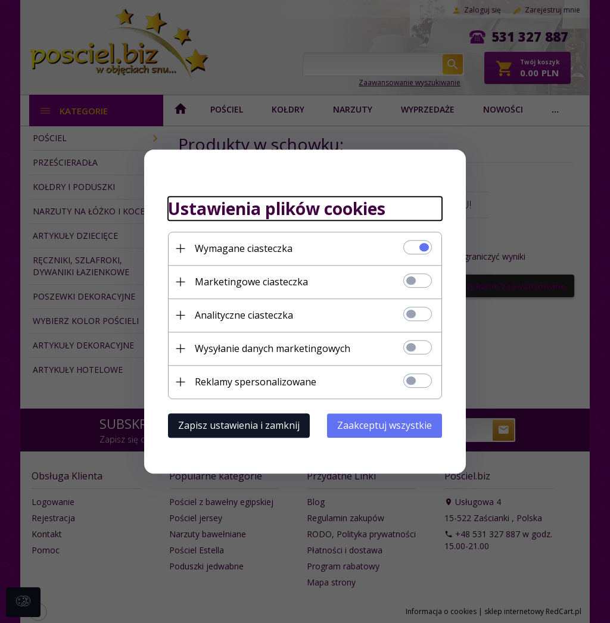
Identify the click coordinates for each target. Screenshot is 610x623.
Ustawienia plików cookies (276, 208)
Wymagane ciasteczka (243, 248)
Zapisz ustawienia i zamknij (239, 425)
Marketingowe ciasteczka (251, 281)
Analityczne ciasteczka (244, 315)
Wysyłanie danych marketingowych (272, 348)
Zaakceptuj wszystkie (384, 425)
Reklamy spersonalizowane (255, 381)
